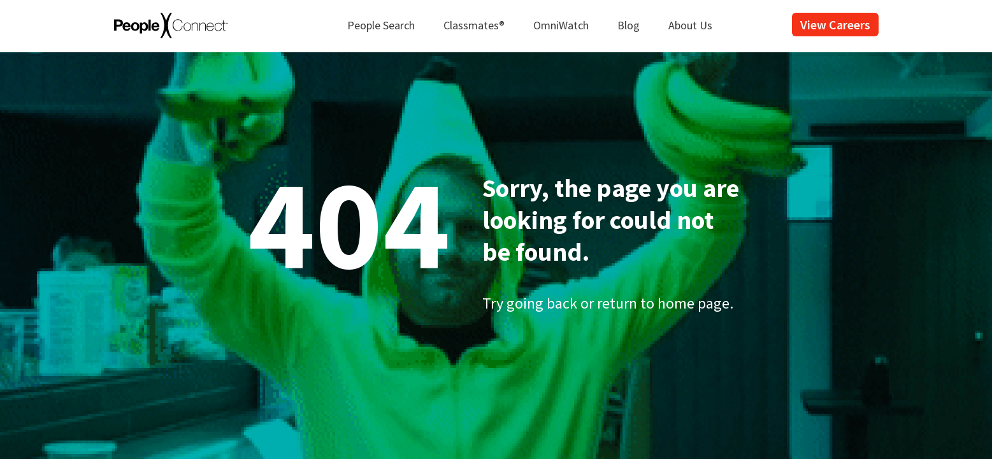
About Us (690, 25)
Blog (628, 25)
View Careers (835, 25)
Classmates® (474, 25)
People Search (381, 25)
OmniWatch (561, 25)
